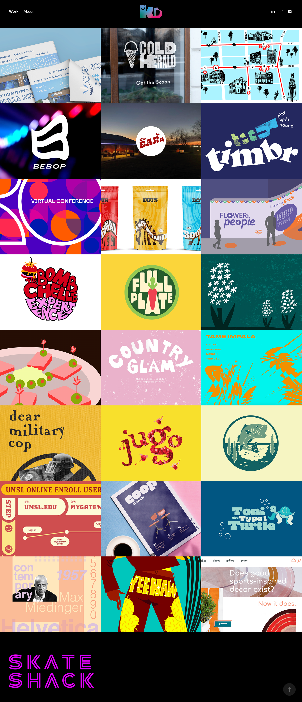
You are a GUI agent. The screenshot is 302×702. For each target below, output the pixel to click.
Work (13, 11)
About (28, 11)
